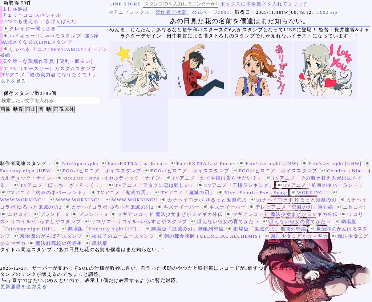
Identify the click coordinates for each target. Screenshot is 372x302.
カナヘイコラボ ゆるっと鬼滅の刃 (203, 200)
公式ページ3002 (211, 12)
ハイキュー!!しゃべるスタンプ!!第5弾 (50, 36)
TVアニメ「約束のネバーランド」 (320, 185)
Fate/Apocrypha (76, 163)
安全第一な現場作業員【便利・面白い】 (49, 61)
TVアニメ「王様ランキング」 (235, 185)
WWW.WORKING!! (75, 200)
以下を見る (13, 81)
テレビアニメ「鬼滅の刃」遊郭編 (290, 207)
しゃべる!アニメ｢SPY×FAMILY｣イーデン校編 (54, 52)
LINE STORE (125, 4)
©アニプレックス (129, 12)
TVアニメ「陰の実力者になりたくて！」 (50, 74)
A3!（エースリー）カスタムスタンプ (49, 68)
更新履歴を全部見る (23, 286)
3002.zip (327, 12)
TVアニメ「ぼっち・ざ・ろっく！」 (59, 185)
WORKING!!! (309, 192)
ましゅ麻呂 (15, 9)
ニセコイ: (350, 207)
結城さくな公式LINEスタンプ (37, 42)
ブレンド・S (51, 214)
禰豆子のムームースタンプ (119, 236)
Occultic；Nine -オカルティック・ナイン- (109, 178)
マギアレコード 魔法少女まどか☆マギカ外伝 (166, 214)
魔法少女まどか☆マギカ (296, 236)
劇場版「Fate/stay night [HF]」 (101, 229)
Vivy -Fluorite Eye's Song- (252, 192)
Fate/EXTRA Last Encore (134, 163)
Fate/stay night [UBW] (268, 163)
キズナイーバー (178, 207)
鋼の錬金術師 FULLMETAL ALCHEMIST (209, 236)
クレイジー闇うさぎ (29, 28)
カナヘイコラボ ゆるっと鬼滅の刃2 (109, 207)
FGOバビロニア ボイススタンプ (98, 171)
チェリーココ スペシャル (31, 15)
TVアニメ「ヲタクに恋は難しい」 (151, 185)
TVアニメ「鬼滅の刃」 (120, 192)
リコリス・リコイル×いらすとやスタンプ (135, 221)
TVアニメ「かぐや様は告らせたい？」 (214, 178)
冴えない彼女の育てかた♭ (224, 221)
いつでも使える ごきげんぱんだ (39, 21)
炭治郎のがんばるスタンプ (47, 236)
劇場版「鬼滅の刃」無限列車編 (184, 229)
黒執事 (96, 243)
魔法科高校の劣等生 (55, 243)
